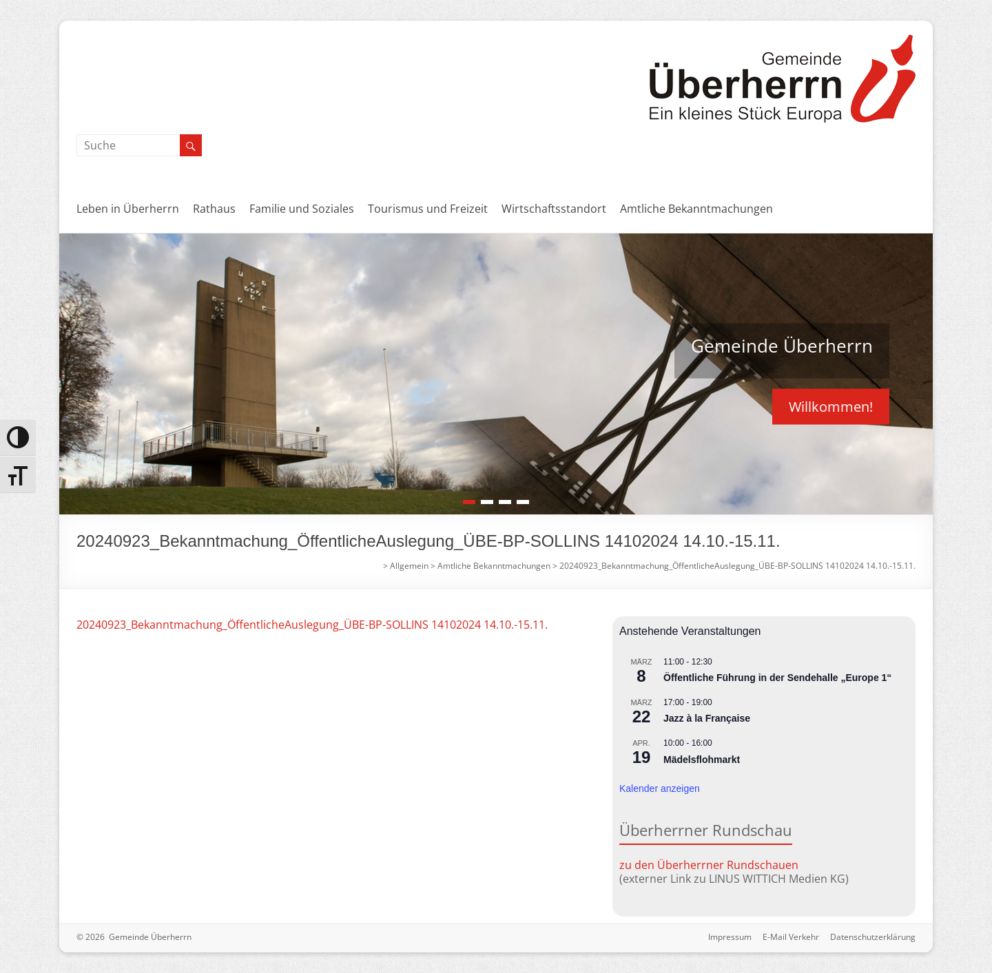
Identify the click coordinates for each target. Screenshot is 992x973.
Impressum (730, 937)
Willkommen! (831, 406)
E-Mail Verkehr (791, 937)
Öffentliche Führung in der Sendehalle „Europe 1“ (777, 677)
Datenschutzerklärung (873, 937)
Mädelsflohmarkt (701, 759)
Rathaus (214, 208)
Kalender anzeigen (659, 788)
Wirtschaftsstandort (554, 208)
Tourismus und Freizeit (428, 208)
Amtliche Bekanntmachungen (696, 208)
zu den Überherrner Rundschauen (708, 864)
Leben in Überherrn (127, 208)
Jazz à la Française (706, 718)
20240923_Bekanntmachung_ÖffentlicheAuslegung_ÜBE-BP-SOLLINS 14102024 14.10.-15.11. (312, 624)
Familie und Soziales (301, 208)
